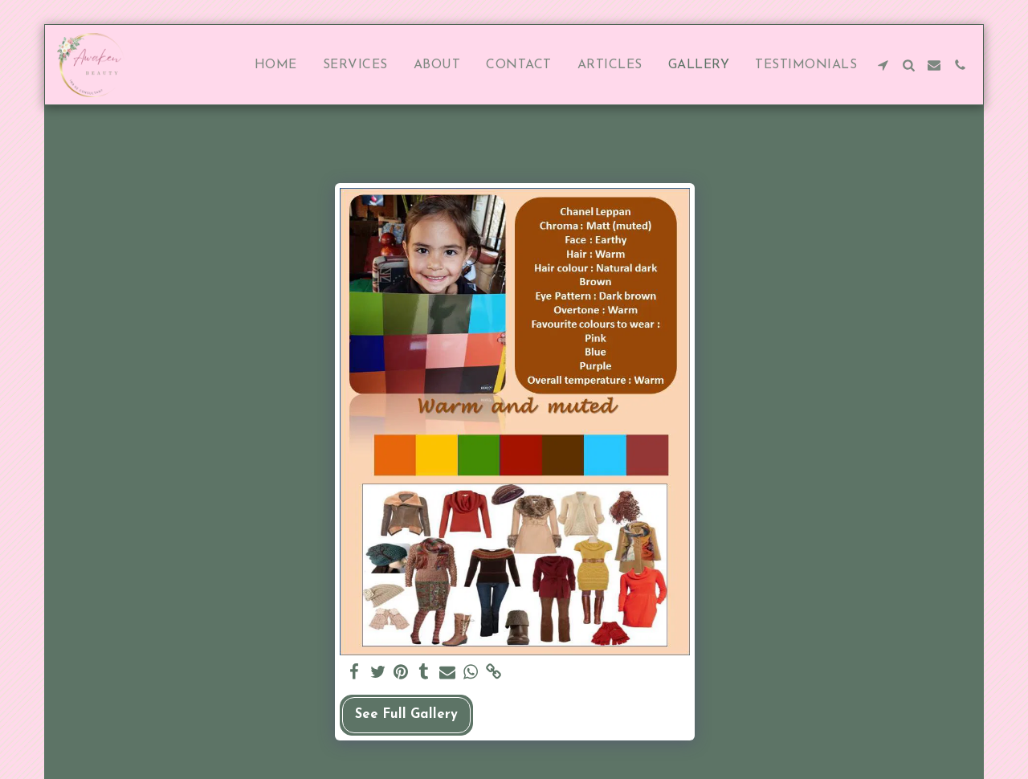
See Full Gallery (406, 714)
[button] (883, 65)
